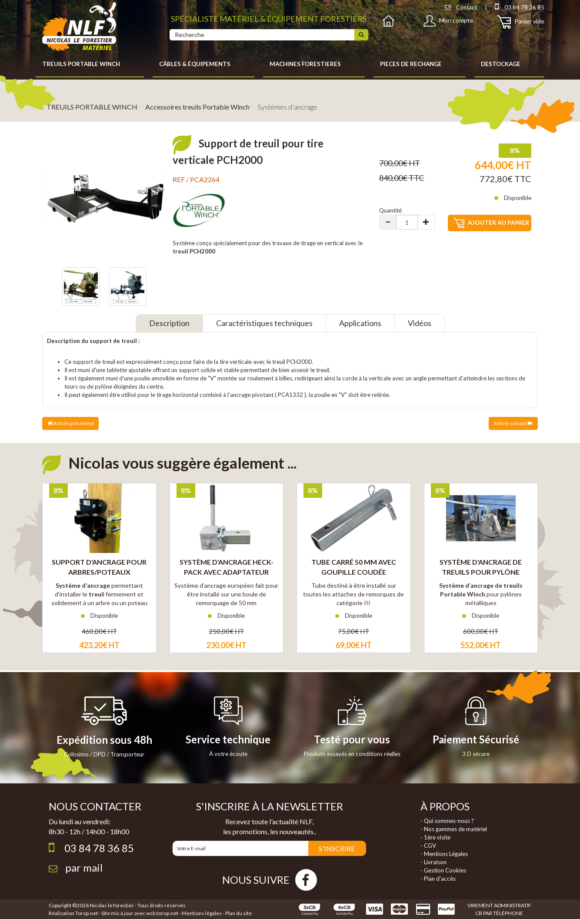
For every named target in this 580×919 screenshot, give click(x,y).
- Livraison (433, 862)
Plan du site (238, 913)
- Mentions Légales (444, 853)
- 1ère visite (435, 837)
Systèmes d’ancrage (287, 107)
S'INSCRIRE (337, 848)
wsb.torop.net (162, 913)
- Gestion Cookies (443, 870)
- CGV (428, 845)
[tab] (169, 323)
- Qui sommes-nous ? (447, 820)
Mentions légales (202, 913)
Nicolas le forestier (112, 905)
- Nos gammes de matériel (453, 829)
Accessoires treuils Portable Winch (197, 107)
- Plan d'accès (438, 878)
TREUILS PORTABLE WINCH (92, 107)
